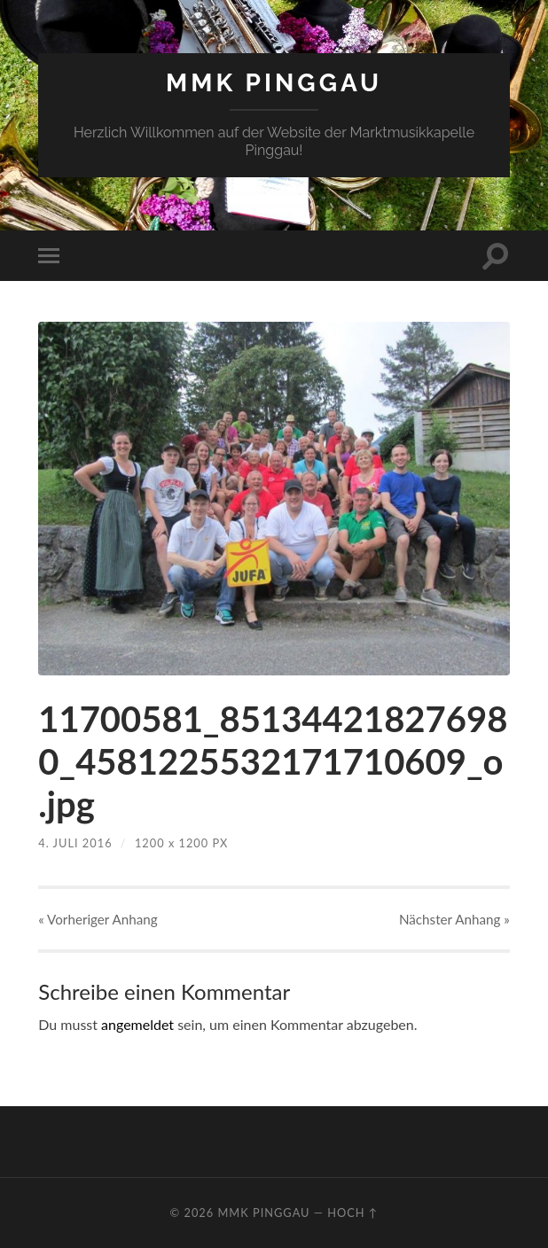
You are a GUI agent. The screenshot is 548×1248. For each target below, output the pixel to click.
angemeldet (137, 1024)
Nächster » (454, 919)
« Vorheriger (97, 919)
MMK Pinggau (274, 83)
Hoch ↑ (352, 1212)
